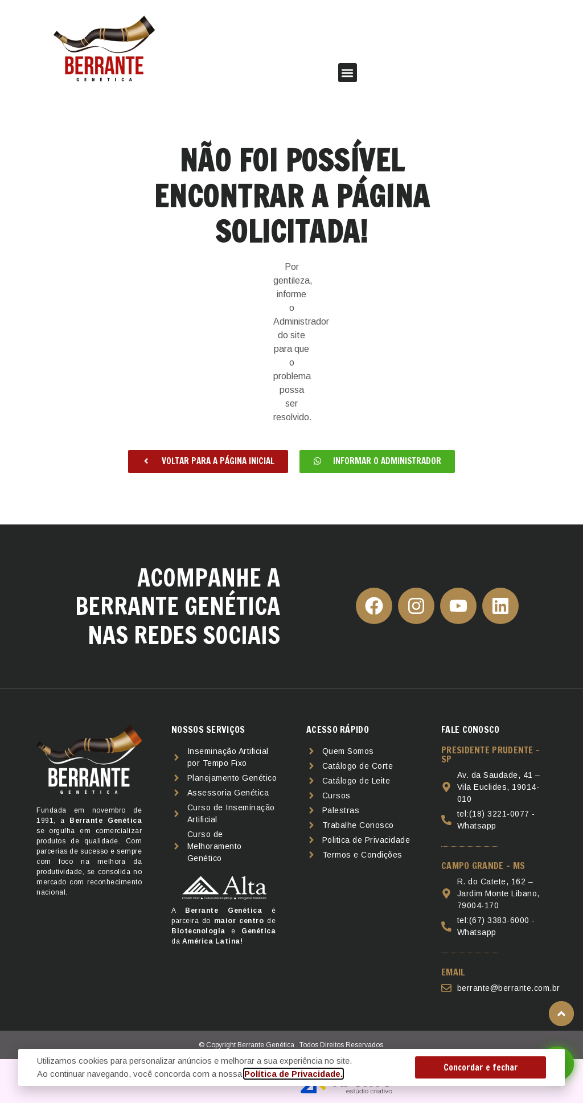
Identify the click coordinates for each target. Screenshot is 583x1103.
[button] (347, 72)
